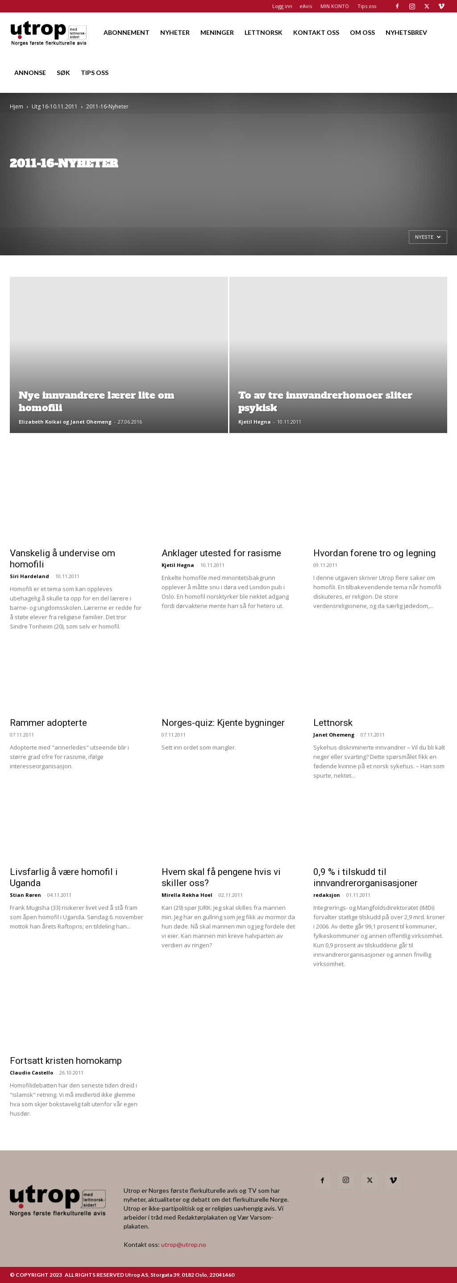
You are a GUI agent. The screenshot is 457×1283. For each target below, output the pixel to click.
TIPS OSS (94, 72)
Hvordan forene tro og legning (374, 553)
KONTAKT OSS (316, 32)
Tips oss (366, 6)
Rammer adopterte (48, 722)
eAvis (305, 6)
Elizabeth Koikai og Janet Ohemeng (65, 421)
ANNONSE (30, 72)
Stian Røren (25, 894)
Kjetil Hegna (254, 421)
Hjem (16, 106)
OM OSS (362, 32)
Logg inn (282, 6)
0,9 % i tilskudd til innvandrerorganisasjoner (365, 877)
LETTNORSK (264, 32)
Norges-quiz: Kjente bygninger (223, 722)
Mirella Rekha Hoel (187, 894)
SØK (63, 72)
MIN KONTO (334, 6)
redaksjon (326, 894)
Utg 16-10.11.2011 (55, 106)
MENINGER (217, 32)
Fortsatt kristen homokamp (66, 1060)
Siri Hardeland (29, 576)
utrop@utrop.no (183, 1244)
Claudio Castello (31, 1072)
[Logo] (49, 32)
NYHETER (175, 32)
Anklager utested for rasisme (221, 553)
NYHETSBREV (406, 32)
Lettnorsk (333, 722)
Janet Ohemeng (333, 734)
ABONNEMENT (127, 32)
